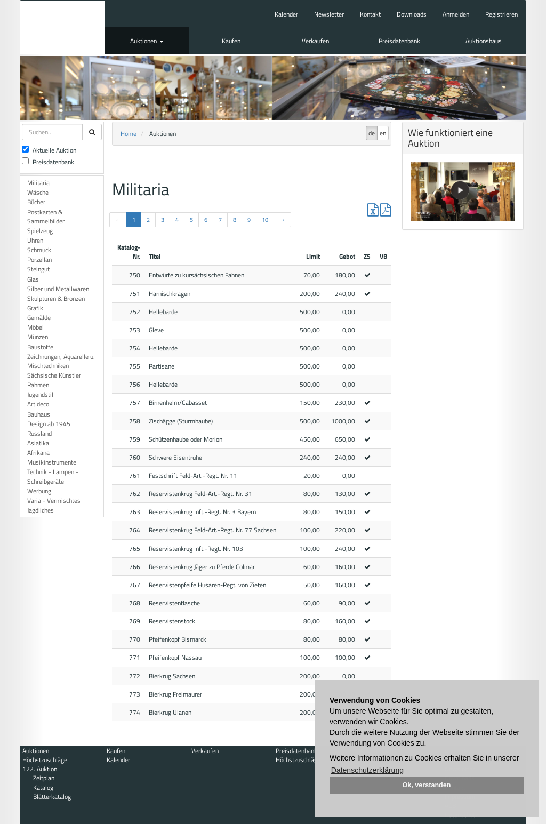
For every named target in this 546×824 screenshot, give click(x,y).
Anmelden (456, 14)
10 (265, 219)
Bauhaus (38, 414)
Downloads (412, 14)
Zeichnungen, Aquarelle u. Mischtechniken (61, 361)
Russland (39, 433)
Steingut (38, 269)
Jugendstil (40, 394)
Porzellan (39, 259)
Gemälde (39, 318)
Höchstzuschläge (44, 760)
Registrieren (501, 14)
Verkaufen (315, 41)
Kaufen (231, 41)
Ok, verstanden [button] (427, 785)
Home (128, 134)
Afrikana (38, 452)
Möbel (35, 327)
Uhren (35, 240)
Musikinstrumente (51, 462)
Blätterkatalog (52, 796)
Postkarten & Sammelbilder (46, 216)
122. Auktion (39, 769)
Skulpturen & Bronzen (56, 298)
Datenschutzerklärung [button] (367, 770)
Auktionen (147, 41)
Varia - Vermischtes (54, 500)
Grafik (35, 308)
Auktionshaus (483, 41)
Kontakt (370, 14)
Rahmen (38, 385)
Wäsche (38, 192)
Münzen (37, 337)
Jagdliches (40, 510)
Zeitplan (43, 778)
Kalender (286, 14)
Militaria (38, 183)
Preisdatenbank (399, 41)
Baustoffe (40, 347)
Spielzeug (40, 231)
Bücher (36, 202)
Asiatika (38, 443)
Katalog (43, 787)
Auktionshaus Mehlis (62, 27)
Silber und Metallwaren (58, 289)
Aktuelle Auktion (49, 150)
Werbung (39, 491)
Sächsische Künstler (54, 375)
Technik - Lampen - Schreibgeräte (52, 476)
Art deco (38, 404)
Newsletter (329, 14)
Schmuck (39, 250)
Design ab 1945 (48, 424)
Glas (33, 279)
